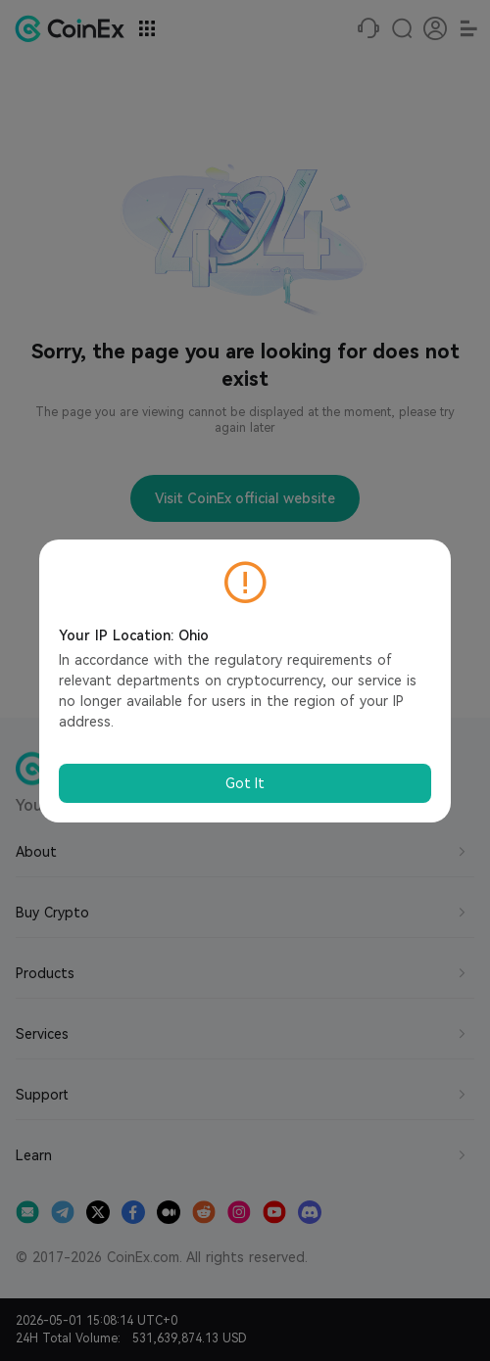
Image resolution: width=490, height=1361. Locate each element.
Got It (245, 783)
